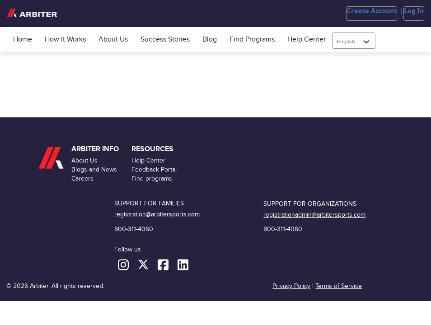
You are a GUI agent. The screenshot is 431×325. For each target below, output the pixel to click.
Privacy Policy (291, 286)
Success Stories (165, 39)
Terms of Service (338, 286)
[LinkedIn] (183, 264)
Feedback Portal (154, 169)
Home (22, 39)
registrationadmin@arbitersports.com (314, 214)
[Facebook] (164, 264)
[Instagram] (124, 264)
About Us (113, 39)
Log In (414, 10)
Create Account (372, 10)
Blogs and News (94, 169)
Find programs (252, 39)
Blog (209, 39)
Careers (82, 178)
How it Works (65, 39)
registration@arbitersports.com (157, 214)
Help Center (306, 39)
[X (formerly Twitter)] (144, 264)
